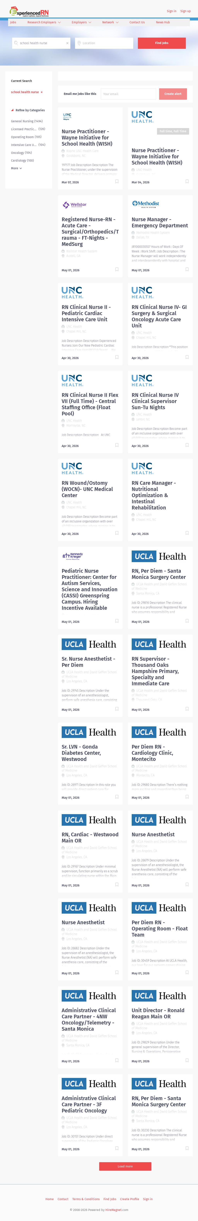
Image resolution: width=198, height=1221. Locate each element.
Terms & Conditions (86, 1199)
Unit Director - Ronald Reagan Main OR (158, 1013)
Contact (63, 1199)
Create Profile (129, 1199)
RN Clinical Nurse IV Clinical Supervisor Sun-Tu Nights (155, 401)
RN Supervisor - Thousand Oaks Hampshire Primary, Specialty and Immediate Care (155, 671)
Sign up (185, 11)
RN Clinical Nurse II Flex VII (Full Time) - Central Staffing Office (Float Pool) (90, 404)
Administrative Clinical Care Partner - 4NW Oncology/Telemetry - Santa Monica (89, 1019)
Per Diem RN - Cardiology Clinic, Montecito (152, 753)
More (14, 168)
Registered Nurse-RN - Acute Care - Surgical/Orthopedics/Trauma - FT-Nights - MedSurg (90, 231)
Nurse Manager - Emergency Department (160, 222)
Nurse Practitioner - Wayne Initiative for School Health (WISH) (87, 137)
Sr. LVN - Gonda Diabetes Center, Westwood (81, 753)
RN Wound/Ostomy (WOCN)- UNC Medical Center (87, 489)
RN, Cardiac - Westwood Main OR (90, 837)
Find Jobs (161, 43)
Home (49, 1199)
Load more (125, 1166)
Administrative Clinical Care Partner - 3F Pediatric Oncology (89, 1104)
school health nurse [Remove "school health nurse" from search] (25, 92)
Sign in (171, 11)
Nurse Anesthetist (153, 834)
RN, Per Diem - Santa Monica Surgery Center (159, 574)
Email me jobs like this (80, 94)
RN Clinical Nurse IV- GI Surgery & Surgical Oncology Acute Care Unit (159, 316)
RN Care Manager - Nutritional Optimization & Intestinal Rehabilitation (154, 495)
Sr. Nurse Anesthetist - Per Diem (88, 662)
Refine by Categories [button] (30, 110)
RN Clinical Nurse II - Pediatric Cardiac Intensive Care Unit (86, 313)
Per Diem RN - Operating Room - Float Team (160, 928)
